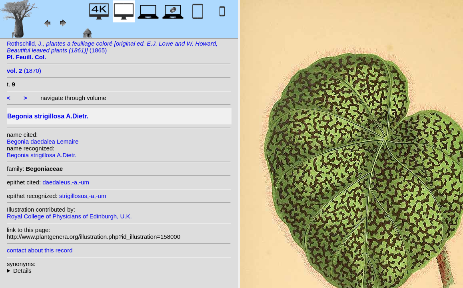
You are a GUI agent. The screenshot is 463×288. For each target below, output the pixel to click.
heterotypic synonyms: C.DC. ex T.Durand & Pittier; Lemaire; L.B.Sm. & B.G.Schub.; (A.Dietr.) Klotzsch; (119, 270)
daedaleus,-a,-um (65, 182)
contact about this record (39, 250)
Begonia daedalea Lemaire (42, 141)
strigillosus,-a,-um (82, 195)
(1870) (24, 70)
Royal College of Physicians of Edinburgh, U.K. (69, 216)
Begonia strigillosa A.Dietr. (41, 155)
